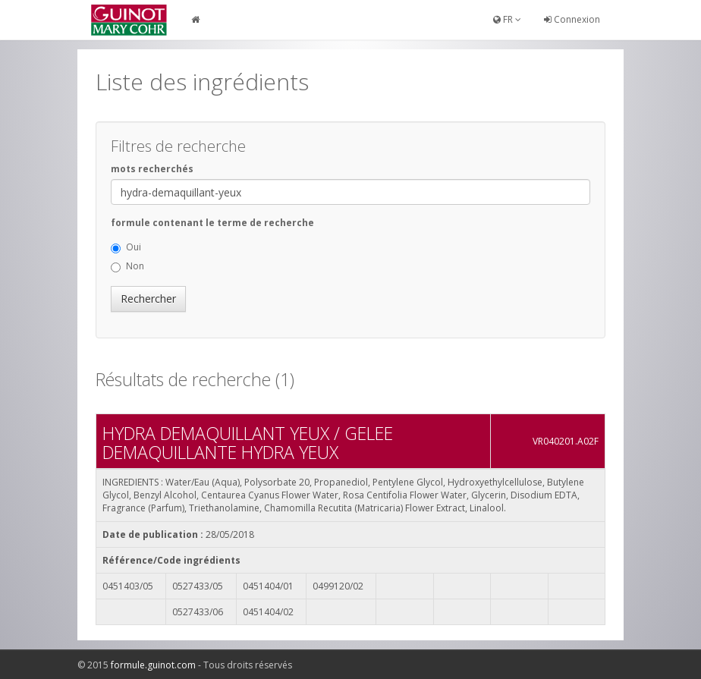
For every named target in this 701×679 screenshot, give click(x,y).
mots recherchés (152, 168)
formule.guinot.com (153, 665)
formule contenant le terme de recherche (212, 222)
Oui (126, 246)
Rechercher (148, 298)
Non (127, 265)
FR (507, 19)
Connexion (572, 19)
